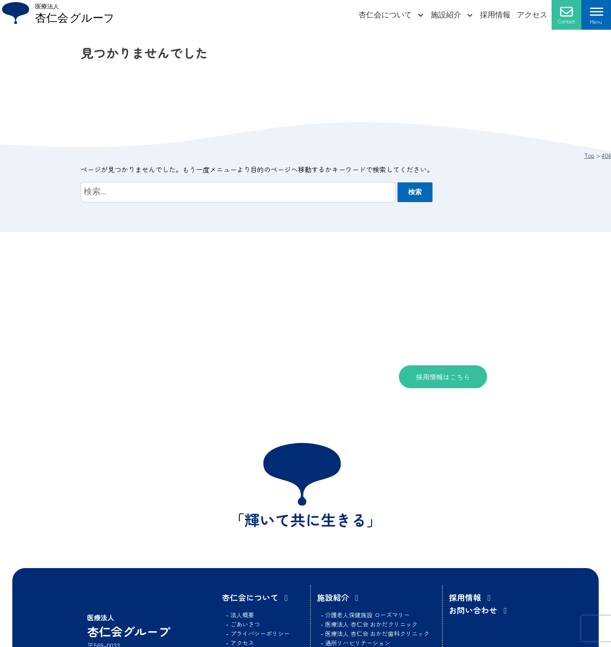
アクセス (532, 15)
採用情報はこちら (443, 377)
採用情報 (495, 15)
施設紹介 (446, 15)
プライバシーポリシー (260, 633)
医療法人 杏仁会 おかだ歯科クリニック (377, 633)
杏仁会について (385, 15)
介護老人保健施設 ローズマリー (367, 615)
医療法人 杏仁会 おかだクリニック (371, 624)
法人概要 (242, 615)
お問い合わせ (473, 610)
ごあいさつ (245, 624)
